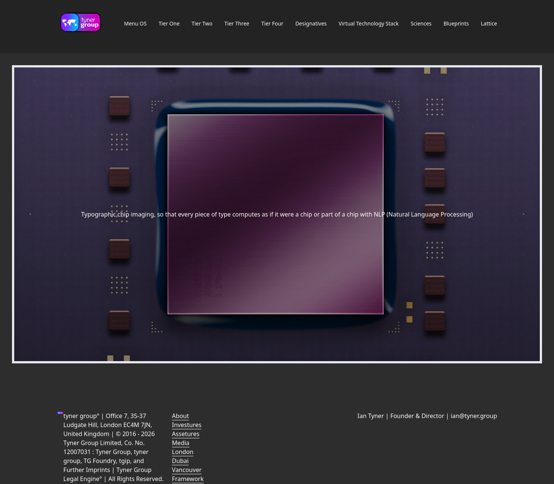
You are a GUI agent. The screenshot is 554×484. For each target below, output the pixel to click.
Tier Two (202, 23)
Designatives (311, 23)
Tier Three (237, 23)
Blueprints (456, 23)
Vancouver (186, 470)
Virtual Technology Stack (369, 23)
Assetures (185, 434)
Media (180, 443)
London (182, 452)
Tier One (169, 23)
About (180, 416)
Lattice (489, 23)
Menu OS (135, 23)
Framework (188, 479)
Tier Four (272, 23)
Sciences (421, 23)
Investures (186, 425)
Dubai (180, 461)
